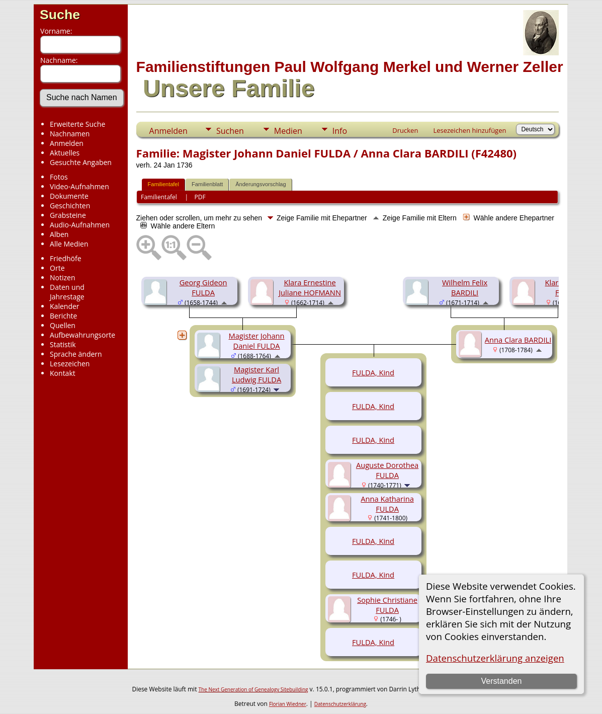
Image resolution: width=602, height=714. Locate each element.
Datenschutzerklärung (340, 703)
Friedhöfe (65, 258)
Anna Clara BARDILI (518, 340)
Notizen (62, 277)
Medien (288, 130)
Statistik (63, 344)
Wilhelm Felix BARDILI (464, 287)
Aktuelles (64, 152)
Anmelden (66, 143)
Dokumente (69, 196)
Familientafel (163, 184)
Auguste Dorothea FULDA (387, 470)
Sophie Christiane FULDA (387, 605)
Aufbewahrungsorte (82, 335)
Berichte (63, 316)
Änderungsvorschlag (260, 184)
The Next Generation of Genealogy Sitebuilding (253, 689)
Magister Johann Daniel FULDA (257, 341)
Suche (60, 14)
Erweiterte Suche (77, 124)
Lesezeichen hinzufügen (469, 130)
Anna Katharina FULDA (387, 504)
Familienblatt (207, 184)
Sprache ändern (76, 354)
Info (339, 130)
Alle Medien (69, 244)
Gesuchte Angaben (81, 162)
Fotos (59, 177)
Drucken (405, 130)
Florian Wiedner (287, 703)
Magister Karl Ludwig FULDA (256, 374)
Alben (59, 234)
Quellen (62, 325)
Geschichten (70, 205)
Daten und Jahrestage (67, 291)
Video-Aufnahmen (79, 186)
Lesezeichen (70, 363)
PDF (200, 197)
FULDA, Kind (373, 372)
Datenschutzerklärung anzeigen (495, 658)
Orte (57, 268)
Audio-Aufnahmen (80, 224)
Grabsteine (68, 215)
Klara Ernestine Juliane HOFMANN (310, 287)
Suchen (230, 130)
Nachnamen (70, 133)
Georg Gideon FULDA (203, 287)
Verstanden (501, 681)
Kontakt (62, 373)
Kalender (64, 306)
